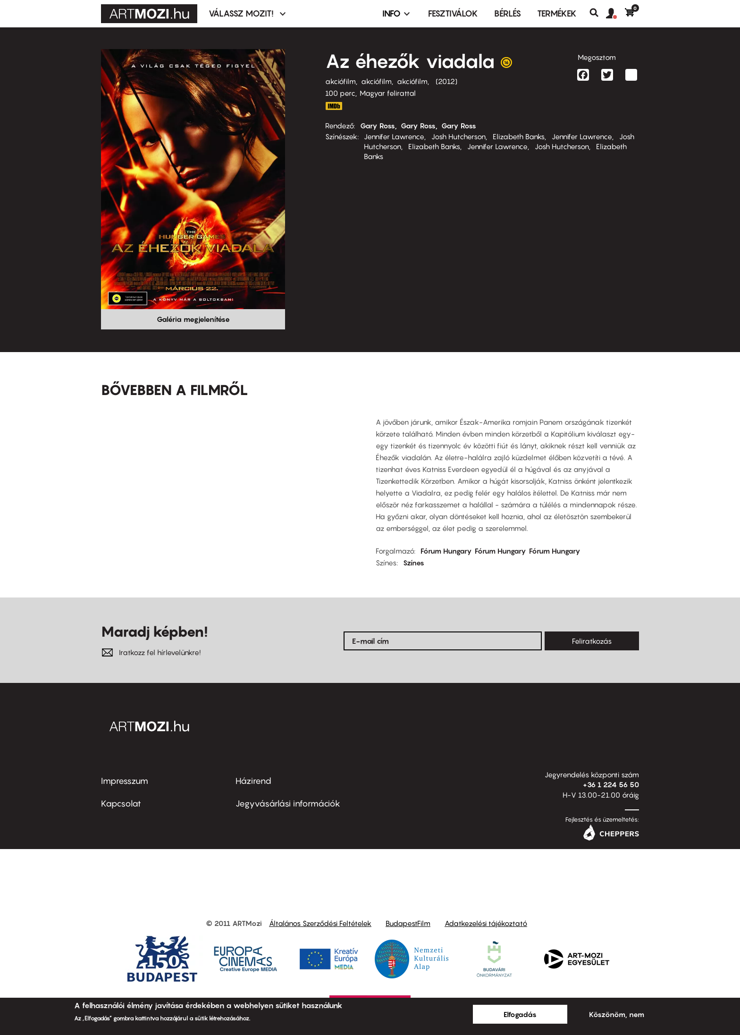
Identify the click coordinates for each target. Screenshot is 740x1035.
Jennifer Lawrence (394, 136)
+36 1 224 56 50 (611, 784)
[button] (615, 14)
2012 (446, 81)
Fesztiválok (453, 13)
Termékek (557, 13)
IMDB (333, 106)
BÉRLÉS (507, 13)
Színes (413, 562)
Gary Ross (377, 125)
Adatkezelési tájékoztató (486, 923)
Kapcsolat (121, 803)
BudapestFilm (408, 923)
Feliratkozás (592, 641)
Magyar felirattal (388, 93)
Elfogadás (520, 1014)
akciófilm (340, 81)
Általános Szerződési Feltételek (320, 923)
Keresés (597, 12)
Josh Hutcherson (458, 136)
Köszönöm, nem (616, 1014)
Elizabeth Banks (519, 136)
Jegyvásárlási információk (287, 803)
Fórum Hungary (446, 551)
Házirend (253, 781)
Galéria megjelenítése (193, 319)
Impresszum (124, 781)
